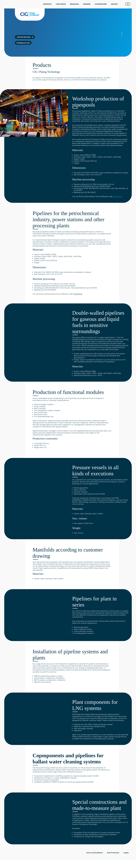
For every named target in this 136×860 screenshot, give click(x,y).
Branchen (74, 4)
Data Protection (113, 853)
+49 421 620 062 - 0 (24, 37)
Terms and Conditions (94, 853)
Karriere (87, 4)
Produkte (47, 4)
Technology (117, 196)
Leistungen (61, 4)
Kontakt (114, 4)
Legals (126, 853)
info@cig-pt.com (23, 43)
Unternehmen (101, 4)
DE (128, 4)
